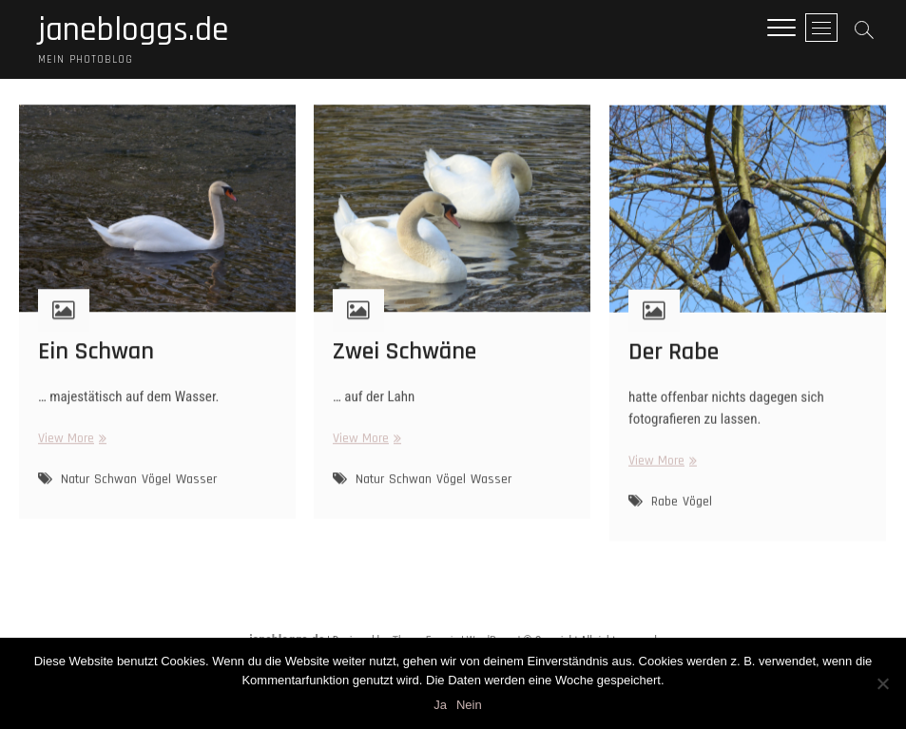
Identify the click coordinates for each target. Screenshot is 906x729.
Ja (440, 705)
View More (70, 451)
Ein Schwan (96, 363)
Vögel (156, 491)
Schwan (115, 491)
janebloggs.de (133, 30)
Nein (469, 705)
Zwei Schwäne (404, 363)
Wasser (196, 491)
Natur (75, 491)
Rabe (664, 514)
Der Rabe (673, 364)
